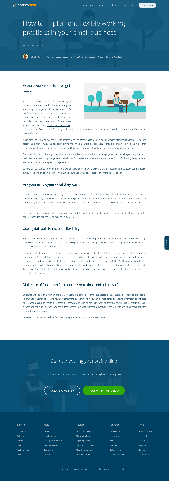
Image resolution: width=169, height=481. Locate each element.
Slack (48, 265)
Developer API (115, 431)
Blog (111, 440)
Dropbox (27, 265)
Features (87, 6)
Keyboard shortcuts (51, 445)
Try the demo (21, 436)
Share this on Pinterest (38, 45)
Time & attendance (83, 436)
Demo (123, 6)
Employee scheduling (84, 431)
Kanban (41, 273)
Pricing (100, 6)
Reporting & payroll (83, 440)
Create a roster (147, 6)
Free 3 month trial (23, 450)
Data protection (144, 445)
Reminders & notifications (85, 445)
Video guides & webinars (53, 440)
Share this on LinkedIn (33, 45)
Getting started (49, 431)
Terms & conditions (145, 431)
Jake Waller (46, 56)
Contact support (50, 454)
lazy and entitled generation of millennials (108, 139)
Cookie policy (143, 440)
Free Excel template (117, 454)
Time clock (113, 445)
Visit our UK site (144, 454)
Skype (90, 265)
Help (112, 6)
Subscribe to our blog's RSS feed (42, 45)
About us (20, 454)
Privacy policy (143, 436)
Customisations (115, 450)
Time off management (84, 450)
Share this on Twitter (24, 45)
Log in (132, 6)
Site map (141, 450)
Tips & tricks (48, 450)
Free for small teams (83, 454)
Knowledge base (50, 436)
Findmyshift (28, 298)
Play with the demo (104, 390)
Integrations (114, 436)
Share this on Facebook (29, 45)
